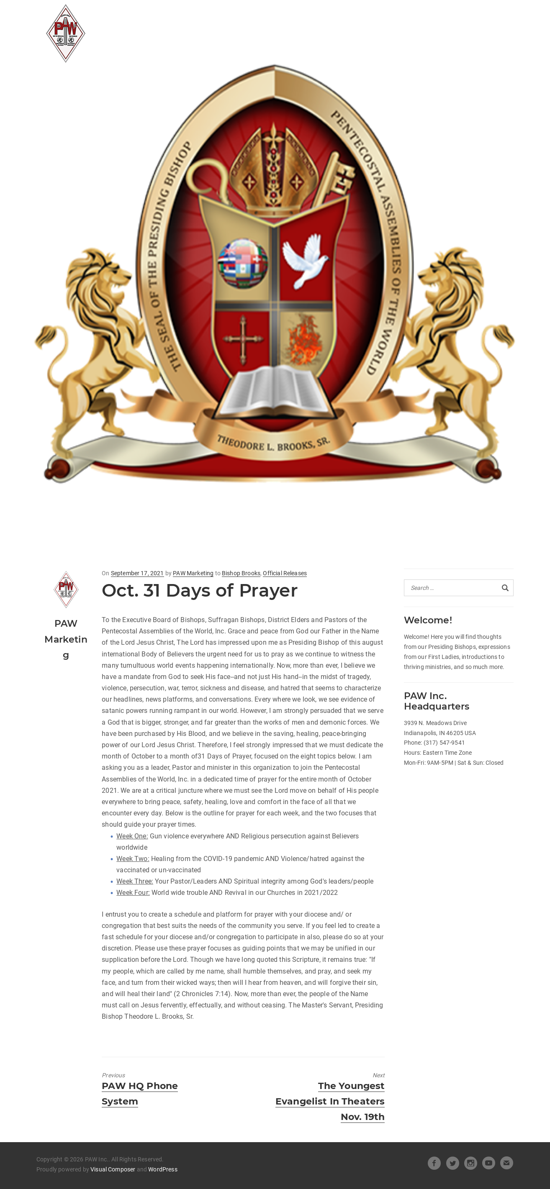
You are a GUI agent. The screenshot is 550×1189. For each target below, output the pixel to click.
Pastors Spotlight (210, 31)
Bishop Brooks (241, 573)
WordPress (162, 1169)
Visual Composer (112, 1169)
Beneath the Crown (405, 15)
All (181, 15)
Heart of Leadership (314, 15)
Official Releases (230, 15)
